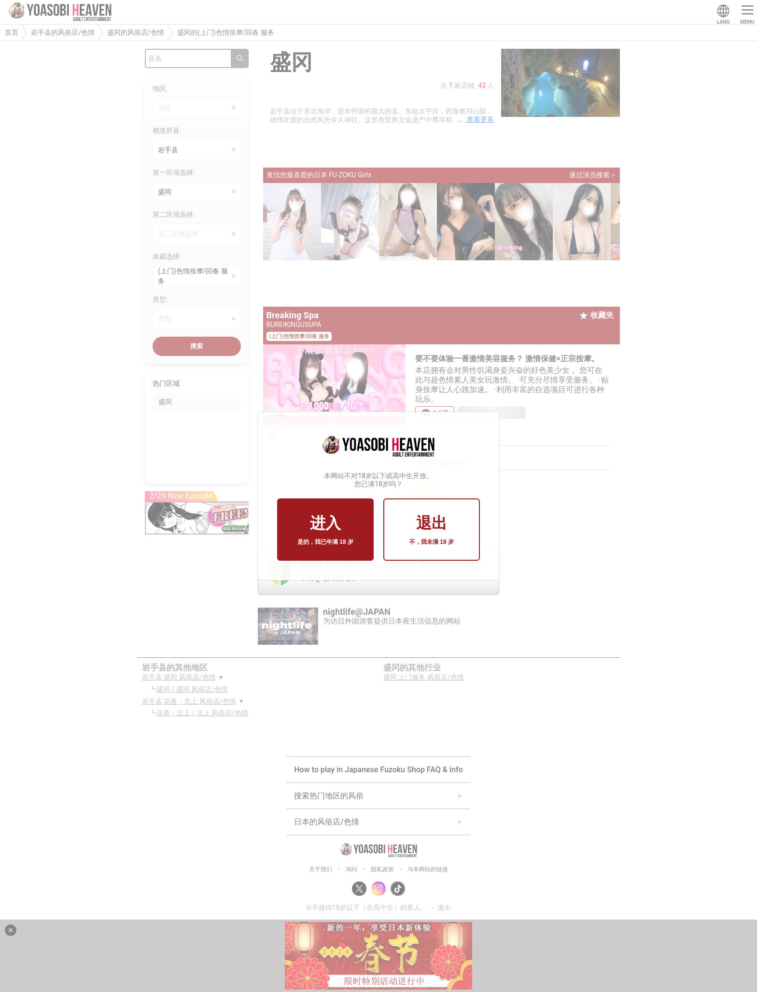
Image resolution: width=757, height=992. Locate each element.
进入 (325, 530)
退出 (431, 530)
